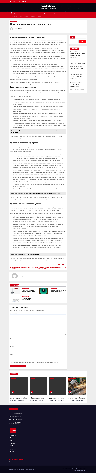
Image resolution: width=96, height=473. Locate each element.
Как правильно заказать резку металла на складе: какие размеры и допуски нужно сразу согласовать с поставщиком (77, 76)
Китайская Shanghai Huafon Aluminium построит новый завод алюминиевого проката (77, 68)
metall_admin (31, 292)
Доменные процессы (19, 13)
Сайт (11, 354)
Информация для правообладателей (72, 468)
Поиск (72, 37)
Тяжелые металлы (24, 16)
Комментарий (14, 313)
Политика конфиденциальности (13, 449)
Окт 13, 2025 (53, 292)
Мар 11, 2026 (25, 292)
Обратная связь (83, 468)
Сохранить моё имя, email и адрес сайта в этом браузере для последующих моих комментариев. (35, 362)
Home (63, 468)
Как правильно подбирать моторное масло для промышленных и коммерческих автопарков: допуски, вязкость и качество (77, 86)
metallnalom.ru (48, 6)
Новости (39, 13)
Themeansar (31, 469)
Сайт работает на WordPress (14, 469)
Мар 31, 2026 (72, 400)
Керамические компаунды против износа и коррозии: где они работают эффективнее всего (58, 291)
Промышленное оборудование (51, 13)
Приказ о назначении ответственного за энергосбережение (27, 299)
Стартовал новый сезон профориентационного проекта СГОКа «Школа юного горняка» (77, 61)
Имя (11, 338)
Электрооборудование (36, 16)
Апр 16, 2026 (15, 400)
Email (12, 346)
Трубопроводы (13, 16)
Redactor (19, 28)
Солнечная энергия (66, 13)
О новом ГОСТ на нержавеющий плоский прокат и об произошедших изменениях (18, 398)
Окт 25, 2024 (25, 300)
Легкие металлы (31, 13)
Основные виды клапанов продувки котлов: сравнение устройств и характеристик (28, 291)
